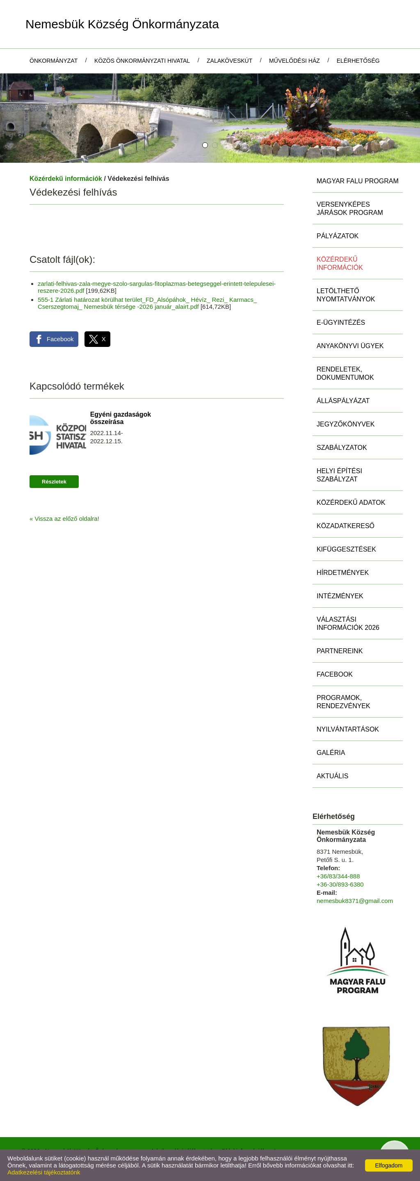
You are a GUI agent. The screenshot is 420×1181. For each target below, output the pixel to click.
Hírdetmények (343, 572)
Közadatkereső (345, 525)
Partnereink (340, 650)
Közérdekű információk (66, 178)
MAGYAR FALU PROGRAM (358, 181)
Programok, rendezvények (343, 701)
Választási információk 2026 (348, 623)
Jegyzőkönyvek (345, 424)
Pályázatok (337, 236)
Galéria (331, 752)
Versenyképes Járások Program (350, 208)
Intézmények (340, 596)
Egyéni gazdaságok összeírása (120, 418)
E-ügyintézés (341, 322)
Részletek (54, 482)
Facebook (335, 674)
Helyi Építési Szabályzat (339, 475)
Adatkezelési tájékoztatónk (43, 1172)
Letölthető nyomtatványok (346, 295)
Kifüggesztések (346, 549)
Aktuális (332, 776)
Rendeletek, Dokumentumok (345, 373)
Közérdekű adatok (351, 502)
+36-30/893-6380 (340, 884)
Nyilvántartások (348, 729)
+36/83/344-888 (338, 876)
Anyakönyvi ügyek (350, 345)
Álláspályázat (343, 400)
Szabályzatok (342, 447)
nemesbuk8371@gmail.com (355, 900)
